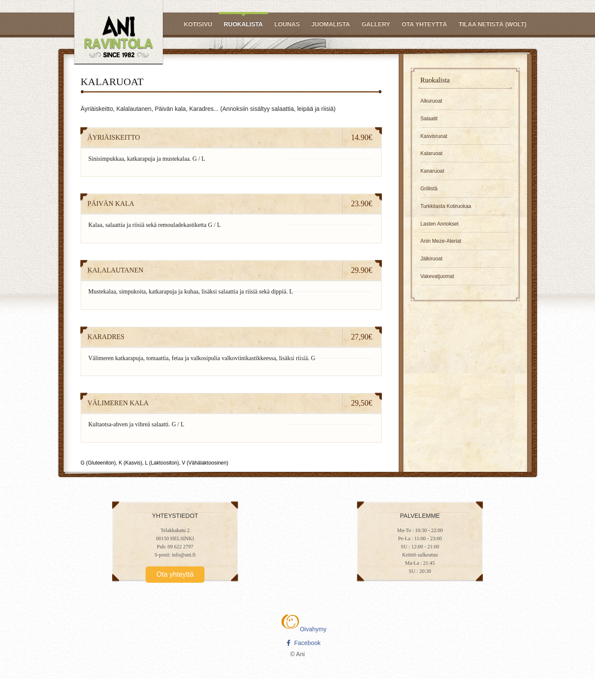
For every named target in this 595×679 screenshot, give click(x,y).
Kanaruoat (432, 171)
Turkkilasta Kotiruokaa (446, 206)
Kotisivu (198, 24)
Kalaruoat (431, 153)
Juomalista (330, 24)
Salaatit (429, 119)
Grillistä (429, 189)
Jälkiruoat (431, 259)
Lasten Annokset (440, 224)
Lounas (287, 24)
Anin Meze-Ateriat (441, 241)
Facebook (303, 642)
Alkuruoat (431, 101)
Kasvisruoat (434, 136)
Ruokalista (243, 24)
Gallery (376, 24)
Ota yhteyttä (424, 24)
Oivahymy (303, 629)
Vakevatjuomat (438, 276)
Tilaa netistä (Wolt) (493, 24)
